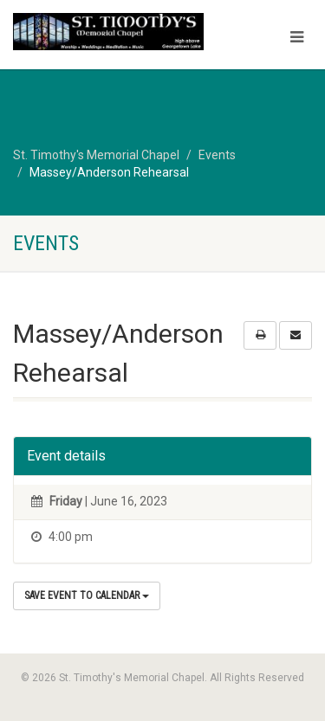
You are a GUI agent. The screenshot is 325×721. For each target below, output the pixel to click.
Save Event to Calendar (86, 595)
